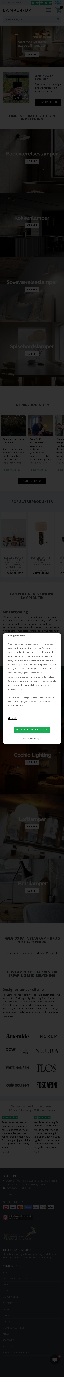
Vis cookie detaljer (32, 738)
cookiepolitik (49, 681)
